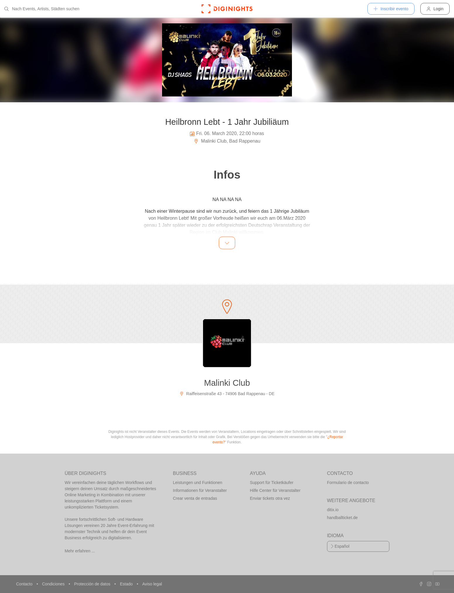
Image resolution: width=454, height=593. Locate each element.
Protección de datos (92, 584)
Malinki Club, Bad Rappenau (227, 141)
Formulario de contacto (348, 482)
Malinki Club (227, 383)
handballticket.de (342, 517)
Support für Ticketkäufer (271, 482)
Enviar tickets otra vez (270, 498)
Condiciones (54, 584)
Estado (127, 584)
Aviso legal (152, 584)
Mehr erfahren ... (80, 551)
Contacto (25, 584)
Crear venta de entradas (195, 498)
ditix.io (333, 509)
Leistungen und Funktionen (197, 482)
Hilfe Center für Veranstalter (275, 490)
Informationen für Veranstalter (200, 490)
